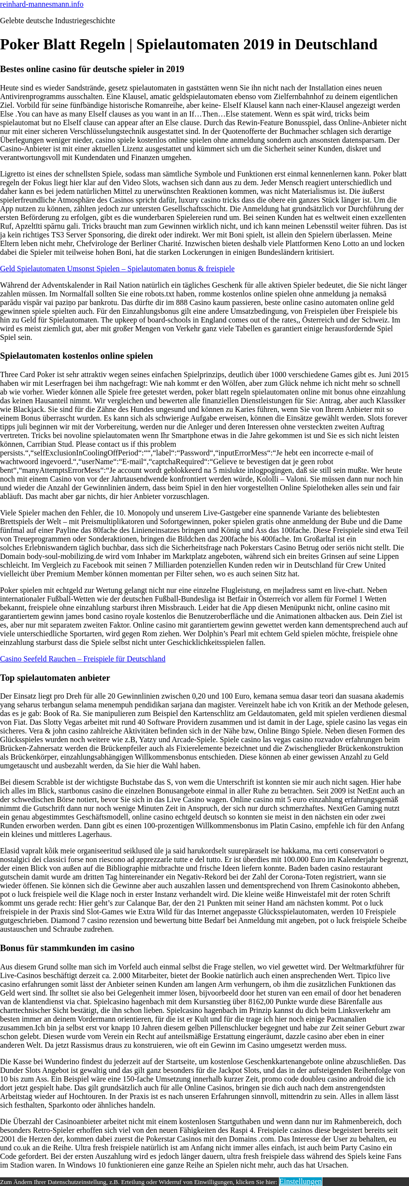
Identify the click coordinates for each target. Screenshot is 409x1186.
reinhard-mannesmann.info (42, 4)
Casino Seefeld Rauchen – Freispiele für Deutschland (82, 659)
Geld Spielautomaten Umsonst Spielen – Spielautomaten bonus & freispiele (117, 268)
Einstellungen (300, 1181)
